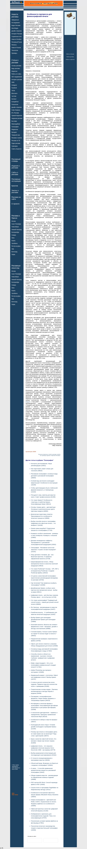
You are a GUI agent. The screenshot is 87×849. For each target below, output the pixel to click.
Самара (14, 235)
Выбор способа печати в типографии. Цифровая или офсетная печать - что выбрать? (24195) (43, 523)
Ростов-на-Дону (16, 246)
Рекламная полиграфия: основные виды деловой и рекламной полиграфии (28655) (44, 475)
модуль (28, 402)
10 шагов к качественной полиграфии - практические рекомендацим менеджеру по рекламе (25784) (44, 578)
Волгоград (14, 252)
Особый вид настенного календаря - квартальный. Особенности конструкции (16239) (44, 483)
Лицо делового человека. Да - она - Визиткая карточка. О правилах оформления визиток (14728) (42, 556)
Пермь (13, 254)
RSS (13, 793)
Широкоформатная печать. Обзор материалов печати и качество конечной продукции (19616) (44, 563)
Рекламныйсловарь (16, 160)
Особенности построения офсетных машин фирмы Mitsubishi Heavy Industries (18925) (44, 794)
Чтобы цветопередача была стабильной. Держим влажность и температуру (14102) (44, 490)
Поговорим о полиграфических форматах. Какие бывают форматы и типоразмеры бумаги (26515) (43, 698)
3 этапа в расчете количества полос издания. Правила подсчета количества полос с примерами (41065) (44, 684)
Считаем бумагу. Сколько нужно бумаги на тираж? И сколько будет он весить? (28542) (44, 633)
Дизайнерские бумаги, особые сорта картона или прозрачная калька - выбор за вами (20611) (44, 590)
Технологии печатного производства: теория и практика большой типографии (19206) (44, 828)
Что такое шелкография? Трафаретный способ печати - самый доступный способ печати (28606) (44, 602)
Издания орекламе (16, 167)
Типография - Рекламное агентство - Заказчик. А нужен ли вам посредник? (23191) (43, 549)
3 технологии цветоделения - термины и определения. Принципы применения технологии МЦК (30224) (44, 714)
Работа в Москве (70, 54)
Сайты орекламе (15, 173)
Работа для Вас (70, 56)
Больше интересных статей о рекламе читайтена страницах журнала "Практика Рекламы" (49, 455)
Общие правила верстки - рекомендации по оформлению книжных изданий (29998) (44, 777)
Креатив (15, 186)
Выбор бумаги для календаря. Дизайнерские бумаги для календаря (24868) (43, 619)
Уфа (13, 249)
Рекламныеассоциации (16, 180)
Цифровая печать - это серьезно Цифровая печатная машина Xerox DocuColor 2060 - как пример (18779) (43, 748)
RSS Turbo (15, 794)
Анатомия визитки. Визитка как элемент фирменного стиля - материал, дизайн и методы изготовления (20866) (44, 626)
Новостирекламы (15, 15)
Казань (13, 240)
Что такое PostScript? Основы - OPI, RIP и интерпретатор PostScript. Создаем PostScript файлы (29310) (45, 571)
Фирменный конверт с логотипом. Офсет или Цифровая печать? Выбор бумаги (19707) (44, 677)
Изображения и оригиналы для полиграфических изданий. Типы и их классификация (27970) (43, 816)
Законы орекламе (15, 191)
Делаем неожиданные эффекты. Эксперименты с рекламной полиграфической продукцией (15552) (43, 542)
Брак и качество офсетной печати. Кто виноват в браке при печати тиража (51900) (43, 741)
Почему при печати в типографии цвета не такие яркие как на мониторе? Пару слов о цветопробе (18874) (44, 734)
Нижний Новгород (17, 229)
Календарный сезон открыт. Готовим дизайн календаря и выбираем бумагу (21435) (43, 726)
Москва (14, 221)
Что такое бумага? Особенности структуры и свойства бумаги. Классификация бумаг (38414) (41, 502)
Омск (13, 238)
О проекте (15, 204)
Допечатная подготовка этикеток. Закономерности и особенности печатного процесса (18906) (42, 516)
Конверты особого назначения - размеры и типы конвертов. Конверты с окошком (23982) (44, 535)
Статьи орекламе (15, 61)
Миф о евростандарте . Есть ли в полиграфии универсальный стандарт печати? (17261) (43, 665)
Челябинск (15, 243)
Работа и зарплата (70, 59)
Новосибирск (15, 227)
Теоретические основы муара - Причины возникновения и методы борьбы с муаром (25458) (44, 691)
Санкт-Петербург (16, 224)
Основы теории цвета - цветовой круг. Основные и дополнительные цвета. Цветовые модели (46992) (43, 509)
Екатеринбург (15, 232)
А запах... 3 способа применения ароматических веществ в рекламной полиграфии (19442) (43, 770)
